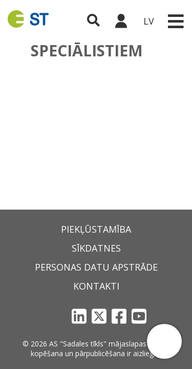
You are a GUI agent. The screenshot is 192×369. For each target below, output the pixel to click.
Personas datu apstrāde (96, 267)
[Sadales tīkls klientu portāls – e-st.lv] (121, 21)
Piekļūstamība (96, 229)
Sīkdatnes (96, 248)
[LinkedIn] (79, 316)
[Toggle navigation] (175, 21)
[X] (99, 316)
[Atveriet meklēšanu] (93, 21)
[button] (164, 341)
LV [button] (148, 21)
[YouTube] (139, 316)
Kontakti (96, 286)
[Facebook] (119, 316)
